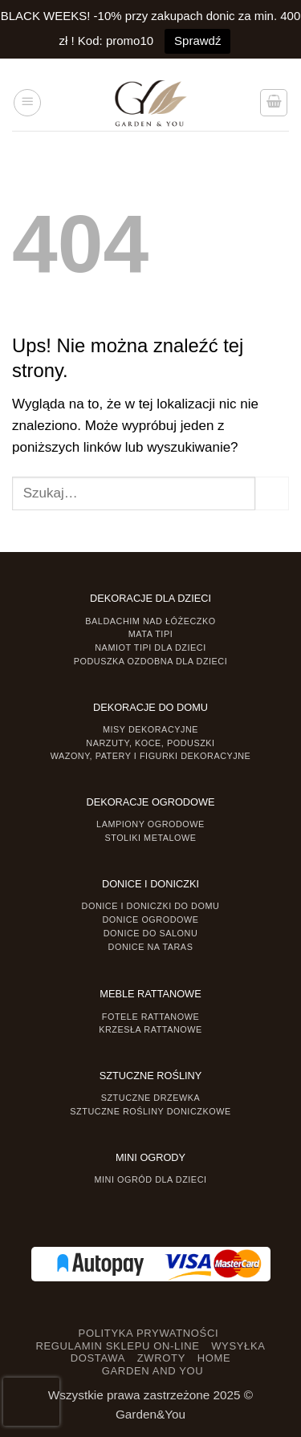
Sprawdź (197, 40)
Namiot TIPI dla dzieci (150, 647)
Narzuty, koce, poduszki (150, 743)
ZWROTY (161, 1358)
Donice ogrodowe (150, 919)
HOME (214, 1358)
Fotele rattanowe (150, 1016)
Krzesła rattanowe (150, 1029)
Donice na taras (150, 947)
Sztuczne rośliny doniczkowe (150, 1111)
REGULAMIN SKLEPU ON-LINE (117, 1346)
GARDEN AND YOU (153, 1371)
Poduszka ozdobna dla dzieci (151, 661)
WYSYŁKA (238, 1346)
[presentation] (31, 1402)
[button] (27, 102)
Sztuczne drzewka (151, 1097)
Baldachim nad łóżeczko (150, 621)
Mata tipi (150, 634)
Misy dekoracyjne (150, 729)
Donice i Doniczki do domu (151, 906)
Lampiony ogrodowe (150, 824)
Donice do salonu (151, 933)
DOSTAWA (98, 1358)
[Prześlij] (272, 493)
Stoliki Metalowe (150, 837)
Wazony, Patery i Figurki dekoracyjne (151, 756)
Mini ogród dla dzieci (150, 1179)
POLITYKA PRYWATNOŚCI (149, 1333)
